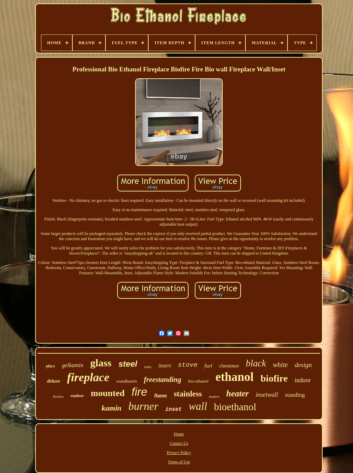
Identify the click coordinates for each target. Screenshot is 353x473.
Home (179, 434)
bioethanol (235, 406)
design (303, 364)
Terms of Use (179, 462)
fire (140, 391)
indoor (303, 380)
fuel (208, 365)
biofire (274, 378)
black (256, 363)
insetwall (267, 394)
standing (295, 395)
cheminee (229, 365)
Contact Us (179, 443)
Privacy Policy (179, 452)
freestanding (162, 379)
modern (214, 396)
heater (237, 393)
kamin (111, 408)
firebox (58, 396)
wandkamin (126, 381)
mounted (107, 393)
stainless (188, 394)
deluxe (53, 381)
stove (188, 365)
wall (198, 406)
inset (173, 409)
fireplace (88, 377)
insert (165, 365)
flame (160, 395)
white (280, 364)
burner (143, 406)
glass (101, 362)
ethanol (234, 377)
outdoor (77, 395)
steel (128, 363)
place (50, 366)
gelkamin (72, 365)
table (147, 367)
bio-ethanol (198, 381)
